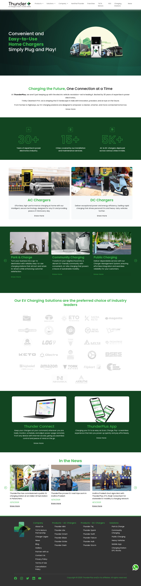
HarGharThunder (77, 3)
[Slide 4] (76, 175)
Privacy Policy (41, 559)
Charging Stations (117, 4)
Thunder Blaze (60, 537)
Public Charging (118, 536)
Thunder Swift (89, 534)
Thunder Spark (89, 530)
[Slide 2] (68, 175)
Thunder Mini (59, 526)
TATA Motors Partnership (41, 531)
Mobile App (117, 544)
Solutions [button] (50, 3)
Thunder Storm (89, 545)
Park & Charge (118, 526)
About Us (39, 526)
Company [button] (63, 3)
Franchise (91, 3)
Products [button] (38, 3)
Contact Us (40, 555)
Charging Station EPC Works (119, 549)
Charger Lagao (41, 536)
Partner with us (41, 551)
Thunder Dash (60, 545)
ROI (110, 3)
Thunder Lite (59, 530)
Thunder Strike (60, 541)
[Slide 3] (72, 175)
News (130, 3)
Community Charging (117, 531)
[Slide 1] (64, 175)
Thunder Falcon (90, 537)
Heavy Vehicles (118, 540)
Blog (37, 544)
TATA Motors (100, 4)
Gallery (38, 548)
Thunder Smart (61, 534)
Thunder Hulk (88, 541)
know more (70, 109)
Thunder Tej (88, 526)
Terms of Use (41, 563)
